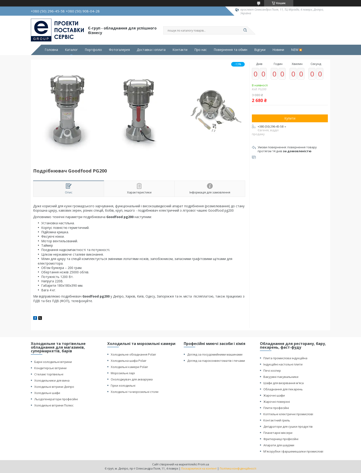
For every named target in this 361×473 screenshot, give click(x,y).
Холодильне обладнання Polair (133, 354)
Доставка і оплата (151, 49)
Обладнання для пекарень (283, 389)
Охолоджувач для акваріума (132, 379)
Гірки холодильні (123, 385)
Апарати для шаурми (278, 445)
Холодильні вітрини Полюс (53, 405)
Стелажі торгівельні (48, 374)
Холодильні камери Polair (129, 367)
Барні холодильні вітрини (53, 362)
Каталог (71, 49)
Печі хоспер (272, 370)
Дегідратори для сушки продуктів (288, 426)
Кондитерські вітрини (50, 368)
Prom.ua (203, 464)
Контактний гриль (276, 420)
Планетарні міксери (277, 433)
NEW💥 (296, 49)
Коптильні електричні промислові (288, 414)
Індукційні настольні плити (283, 364)
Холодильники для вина (52, 380)
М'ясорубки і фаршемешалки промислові (293, 451)
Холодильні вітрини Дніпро (54, 387)
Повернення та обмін (230, 49)
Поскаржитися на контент (199, 468)
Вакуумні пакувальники (280, 377)
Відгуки (259, 49)
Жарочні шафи (274, 395)
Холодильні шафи (47, 393)
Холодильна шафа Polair (128, 361)
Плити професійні (276, 408)
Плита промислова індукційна (285, 358)
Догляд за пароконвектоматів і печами (216, 361)
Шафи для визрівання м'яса (283, 383)
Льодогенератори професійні (56, 399)
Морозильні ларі (123, 373)
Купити (289, 118)
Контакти (179, 49)
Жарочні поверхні (276, 402)
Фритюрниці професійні (280, 439)
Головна (51, 49)
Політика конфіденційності (238, 468)
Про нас (200, 49)
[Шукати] (245, 30)
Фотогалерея (119, 49)
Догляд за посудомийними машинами (214, 354)
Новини (278, 49)
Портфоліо (93, 49)
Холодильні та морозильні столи (134, 392)
